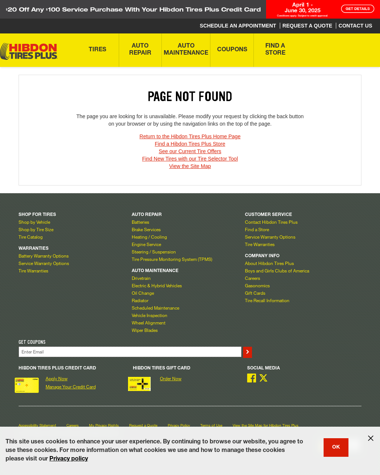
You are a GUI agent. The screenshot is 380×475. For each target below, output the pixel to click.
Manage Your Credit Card (71, 387)
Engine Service (146, 244)
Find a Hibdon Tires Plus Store (190, 144)
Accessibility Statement (37, 425)
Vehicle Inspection (149, 315)
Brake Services (146, 229)
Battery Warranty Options (44, 256)
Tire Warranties (33, 271)
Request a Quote (143, 425)
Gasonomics (257, 285)
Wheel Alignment (149, 323)
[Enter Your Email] (130, 351)
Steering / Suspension (154, 252)
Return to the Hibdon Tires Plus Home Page (190, 136)
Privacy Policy (179, 425)
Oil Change (143, 293)
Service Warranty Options (44, 263)
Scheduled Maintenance (155, 308)
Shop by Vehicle (34, 222)
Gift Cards (255, 293)
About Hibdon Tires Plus (269, 263)
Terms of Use (211, 425)
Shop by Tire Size (36, 229)
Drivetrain (141, 278)
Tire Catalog (31, 237)
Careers (252, 278)
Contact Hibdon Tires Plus (271, 222)
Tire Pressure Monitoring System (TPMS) (172, 259)
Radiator (140, 300)
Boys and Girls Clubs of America (277, 271)
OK (336, 447)
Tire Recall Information (267, 300)
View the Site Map (190, 166)
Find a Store (257, 229)
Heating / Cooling (149, 237)
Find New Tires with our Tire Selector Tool (190, 159)
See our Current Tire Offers (190, 151)
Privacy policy (68, 459)
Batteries (140, 222)
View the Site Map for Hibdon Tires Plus (265, 425)
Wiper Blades (145, 330)
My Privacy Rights (104, 425)
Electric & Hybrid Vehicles (157, 285)
